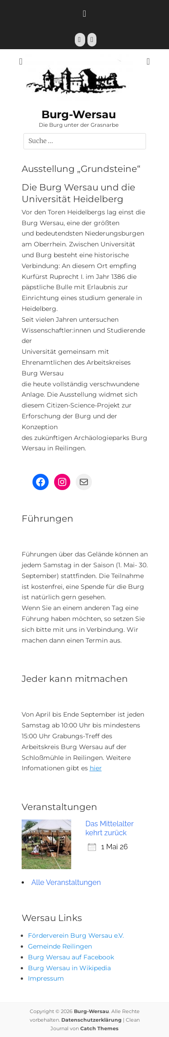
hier (96, 768)
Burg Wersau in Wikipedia (69, 968)
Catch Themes (99, 1028)
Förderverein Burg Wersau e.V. (76, 935)
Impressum (46, 978)
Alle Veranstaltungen (66, 882)
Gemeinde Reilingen (60, 946)
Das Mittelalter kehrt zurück (110, 828)
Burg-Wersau (78, 114)
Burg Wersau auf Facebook (71, 957)
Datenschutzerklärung (91, 1020)
